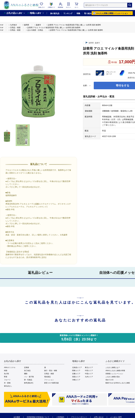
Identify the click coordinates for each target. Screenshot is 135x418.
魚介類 (6, 374)
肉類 (5, 370)
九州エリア (89, 377)
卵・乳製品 (28, 380)
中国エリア (89, 374)
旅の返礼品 (54, 13)
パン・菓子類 (29, 377)
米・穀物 (7, 383)
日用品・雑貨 (49, 374)
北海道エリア (77, 367)
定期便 (26, 367)
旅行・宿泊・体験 (50, 370)
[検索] (129, 5)
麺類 (25, 374)
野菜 (5, 377)
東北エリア (89, 367)
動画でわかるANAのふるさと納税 (118, 383)
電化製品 (47, 377)
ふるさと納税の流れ (113, 377)
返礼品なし (8, 386)
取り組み (87, 13)
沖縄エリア (76, 380)
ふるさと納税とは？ (113, 367)
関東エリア (76, 370)
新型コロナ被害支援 (51, 383)
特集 (78, 13)
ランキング (67, 13)
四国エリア (76, 377)
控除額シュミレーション (114, 374)
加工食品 (27, 370)
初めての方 (110, 380)
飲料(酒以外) (28, 383)
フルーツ (7, 380)
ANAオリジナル (9, 367)
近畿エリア (76, 374)
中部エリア (89, 370)
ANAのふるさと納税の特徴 (115, 370)
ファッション (49, 380)
